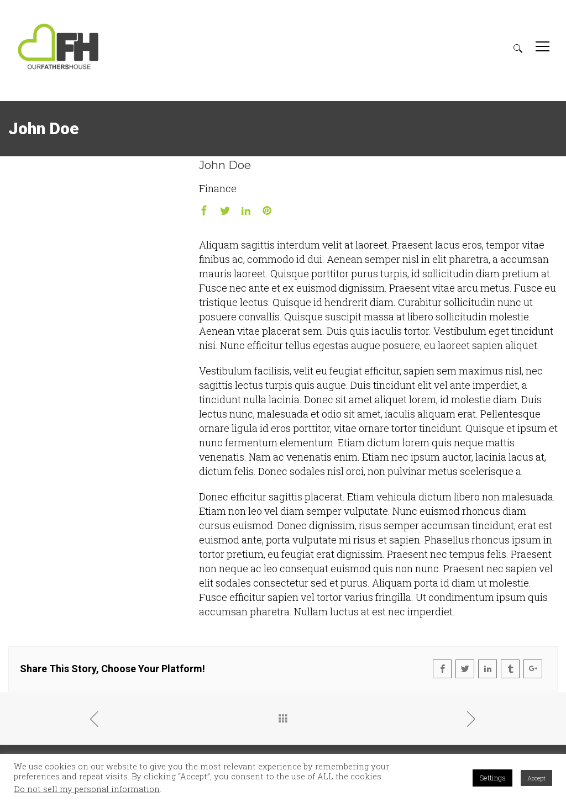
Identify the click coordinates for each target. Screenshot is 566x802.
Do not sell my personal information (87, 789)
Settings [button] (492, 778)
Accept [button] (536, 778)
